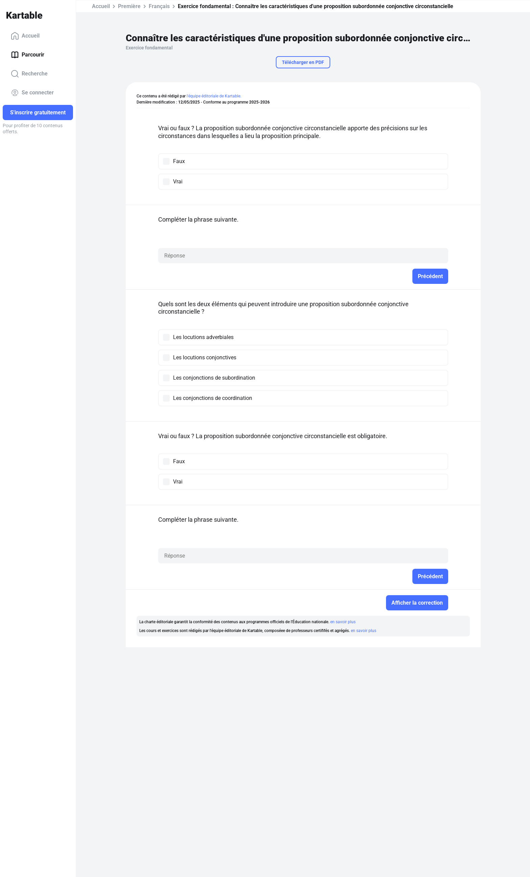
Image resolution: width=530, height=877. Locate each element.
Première (129, 6)
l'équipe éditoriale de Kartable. (214, 96)
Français (159, 6)
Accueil (25, 36)
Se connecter (32, 93)
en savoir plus (343, 622)
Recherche (29, 74)
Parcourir (27, 55)
